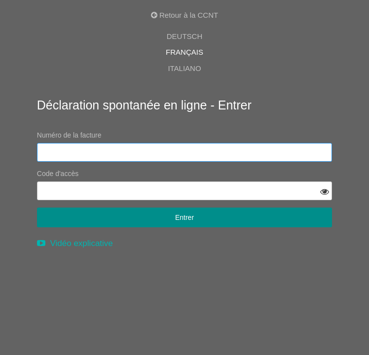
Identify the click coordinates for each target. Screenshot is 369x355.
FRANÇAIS (184, 52)
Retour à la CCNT (184, 15)
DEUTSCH (185, 36)
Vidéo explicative (75, 243)
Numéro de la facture (69, 135)
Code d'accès (57, 174)
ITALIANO (184, 68)
